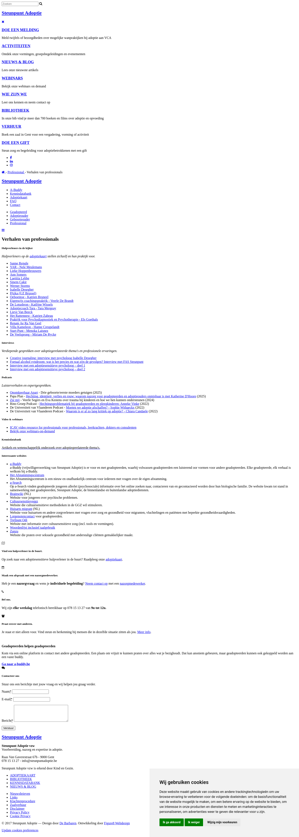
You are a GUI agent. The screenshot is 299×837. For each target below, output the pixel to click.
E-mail (7, 699)
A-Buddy (16, 190)
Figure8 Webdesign (117, 826)
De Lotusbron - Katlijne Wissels (31, 304)
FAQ (13, 201)
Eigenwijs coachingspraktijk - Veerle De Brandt (42, 301)
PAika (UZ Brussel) (23, 293)
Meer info (144, 632)
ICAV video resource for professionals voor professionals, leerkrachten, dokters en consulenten (73, 427)
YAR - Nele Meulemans (26, 267)
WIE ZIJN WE (14, 94)
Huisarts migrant (21, 509)
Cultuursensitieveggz (24, 501)
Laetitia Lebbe (19, 278)
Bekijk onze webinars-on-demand (32, 431)
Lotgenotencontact (22, 516)
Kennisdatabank (20, 193)
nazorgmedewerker (132, 583)
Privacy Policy (19, 815)
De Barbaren (67, 826)
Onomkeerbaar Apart (24, 392)
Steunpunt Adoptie (22, 13)
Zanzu (14, 531)
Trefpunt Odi (18, 520)
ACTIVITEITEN (16, 46)
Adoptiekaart (18, 197)
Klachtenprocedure (22, 804)
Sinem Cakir (18, 282)
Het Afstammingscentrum (27, 475)
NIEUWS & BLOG (18, 62)
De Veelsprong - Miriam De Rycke (33, 334)
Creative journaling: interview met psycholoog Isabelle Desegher (53, 358)
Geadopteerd (18, 212)
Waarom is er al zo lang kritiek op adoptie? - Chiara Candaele (107, 411)
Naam (7, 691)
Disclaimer (17, 811)
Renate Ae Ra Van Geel (25, 323)
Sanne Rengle (19, 263)
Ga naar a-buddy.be (16, 664)
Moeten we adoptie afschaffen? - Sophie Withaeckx (100, 407)
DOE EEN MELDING (20, 30)
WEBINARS (12, 78)
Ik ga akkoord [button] (171, 822)
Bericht (8, 723)
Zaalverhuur (18, 808)
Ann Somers (18, 274)
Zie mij (15, 400)
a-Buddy (15, 464)
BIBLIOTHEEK (15, 110)
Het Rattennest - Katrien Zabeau (31, 315)
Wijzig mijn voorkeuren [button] (222, 822)
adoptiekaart (38, 256)
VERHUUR (11, 126)
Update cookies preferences (20, 833)
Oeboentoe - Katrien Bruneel (29, 297)
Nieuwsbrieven (20, 797)
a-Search (16, 482)
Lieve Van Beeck (21, 312)
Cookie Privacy (20, 819)
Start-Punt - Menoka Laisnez (29, 330)
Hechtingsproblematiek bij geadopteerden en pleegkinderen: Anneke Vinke (89, 403)
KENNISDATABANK (25, 786)
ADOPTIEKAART (23, 778)
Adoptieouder (19, 215)
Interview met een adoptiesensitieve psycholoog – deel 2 (47, 369)
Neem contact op (96, 583)
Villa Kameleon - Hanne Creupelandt (34, 327)
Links (13, 800)
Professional (16, 172)
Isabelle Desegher (22, 289)
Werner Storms (20, 286)
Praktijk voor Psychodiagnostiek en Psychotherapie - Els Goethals (54, 319)
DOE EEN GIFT (15, 142)
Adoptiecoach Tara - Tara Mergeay (33, 308)
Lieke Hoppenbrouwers (25, 271)
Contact (15, 205)
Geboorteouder (20, 219)
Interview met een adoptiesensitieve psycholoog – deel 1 (47, 365)
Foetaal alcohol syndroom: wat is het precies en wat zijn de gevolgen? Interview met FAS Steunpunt (76, 361)
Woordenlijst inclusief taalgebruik (32, 527)
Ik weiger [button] (194, 822)
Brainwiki (16, 494)
